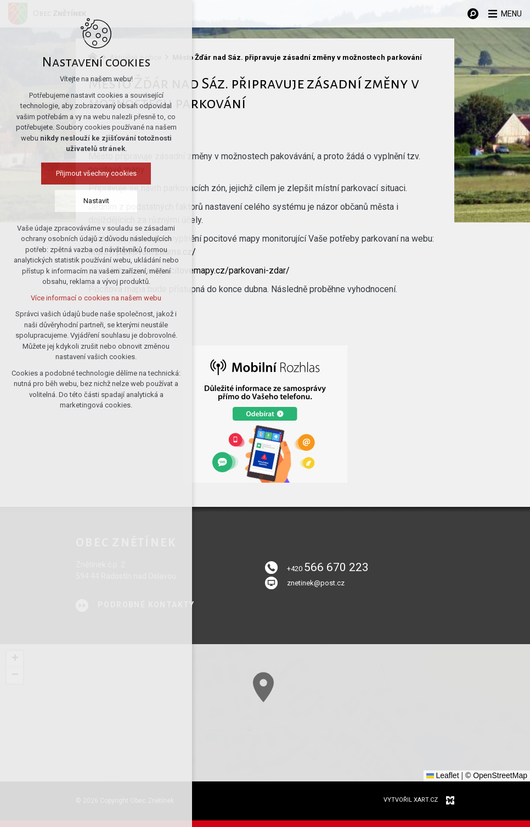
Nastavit (74, 202)
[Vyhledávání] (466, 13)
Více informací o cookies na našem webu (74, 299)
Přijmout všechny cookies (74, 174)
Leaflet (442, 775)
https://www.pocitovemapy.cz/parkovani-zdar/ (200, 270)
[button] (282, 698)
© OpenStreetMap (496, 775)
